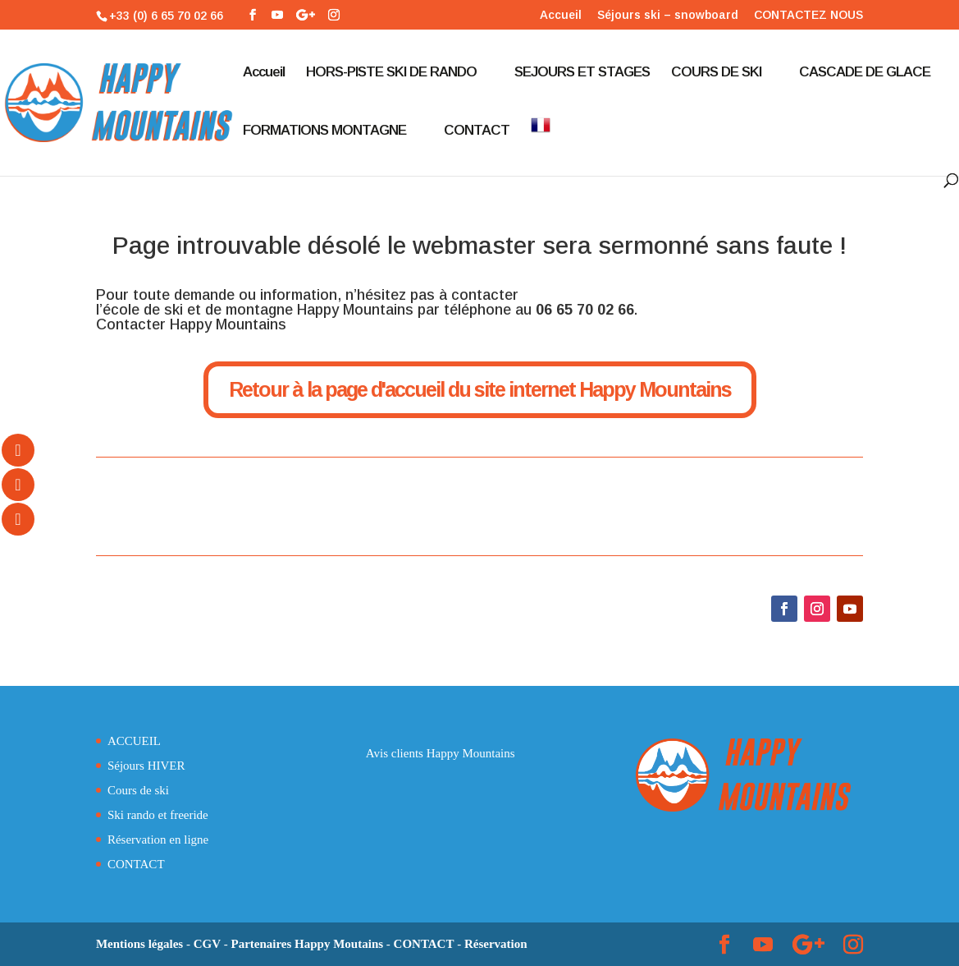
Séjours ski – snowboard (667, 15)
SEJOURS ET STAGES (582, 73)
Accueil (561, 15)
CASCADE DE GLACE (864, 73)
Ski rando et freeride (157, 814)
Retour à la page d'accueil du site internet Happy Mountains (480, 389)
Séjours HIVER (146, 765)
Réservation (495, 943)
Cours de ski (138, 790)
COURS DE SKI (716, 73)
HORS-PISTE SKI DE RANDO (391, 73)
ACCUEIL (134, 741)
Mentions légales (139, 943)
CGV (207, 943)
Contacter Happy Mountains (191, 324)
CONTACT (476, 131)
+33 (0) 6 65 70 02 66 (166, 15)
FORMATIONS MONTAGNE (324, 131)
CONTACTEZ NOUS (808, 15)
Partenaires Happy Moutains (307, 943)
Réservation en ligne (157, 839)
